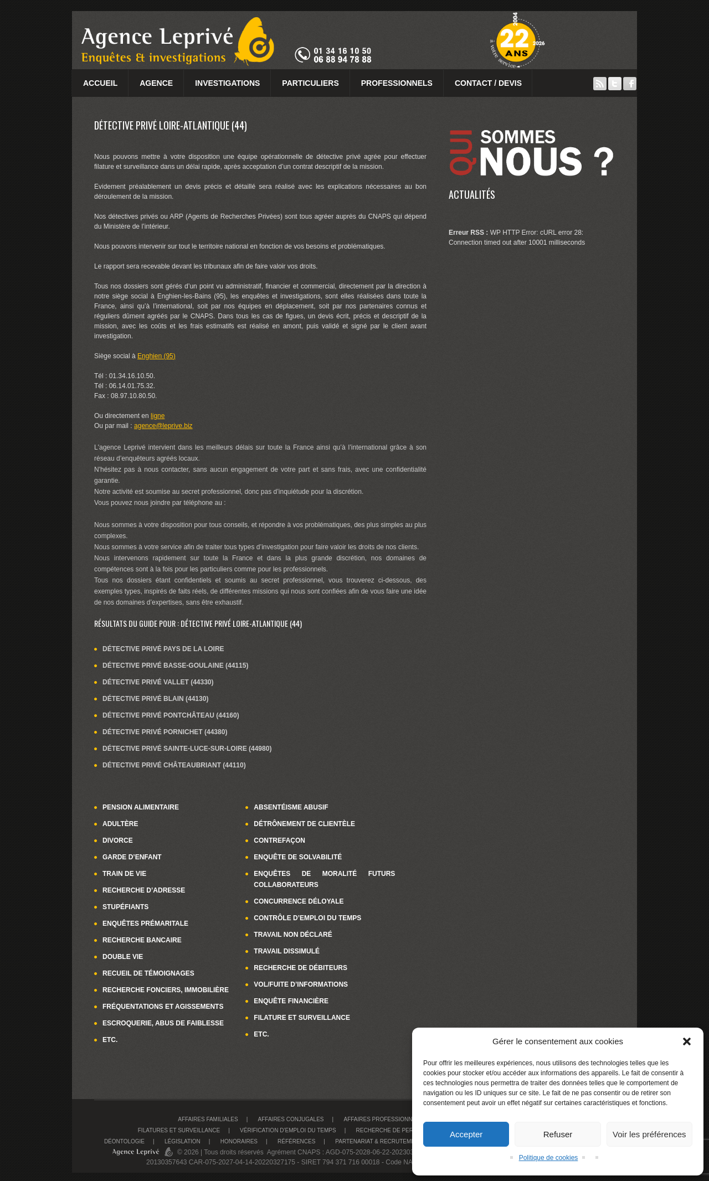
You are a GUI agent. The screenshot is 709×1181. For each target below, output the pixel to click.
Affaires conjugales (291, 1119)
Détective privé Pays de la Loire (163, 649)
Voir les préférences (649, 1134)
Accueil (100, 83)
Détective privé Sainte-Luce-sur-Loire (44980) (186, 748)
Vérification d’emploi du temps (288, 1130)
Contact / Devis (488, 83)
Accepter (466, 1134)
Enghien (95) (156, 356)
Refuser (558, 1134)
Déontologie (124, 1141)
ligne (158, 416)
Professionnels (397, 83)
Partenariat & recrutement (378, 1141)
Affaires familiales (208, 1119)
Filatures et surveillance (179, 1130)
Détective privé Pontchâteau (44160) (170, 715)
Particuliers (310, 83)
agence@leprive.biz (163, 426)
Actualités (472, 194)
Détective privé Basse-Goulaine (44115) (175, 665)
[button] (686, 1041)
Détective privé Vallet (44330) (158, 682)
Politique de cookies (548, 1158)
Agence (156, 83)
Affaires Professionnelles (386, 1119)
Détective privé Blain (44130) (155, 699)
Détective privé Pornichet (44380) (164, 732)
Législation (183, 1141)
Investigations (227, 83)
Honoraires (239, 1141)
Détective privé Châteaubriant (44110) (174, 765)
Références (296, 1141)
